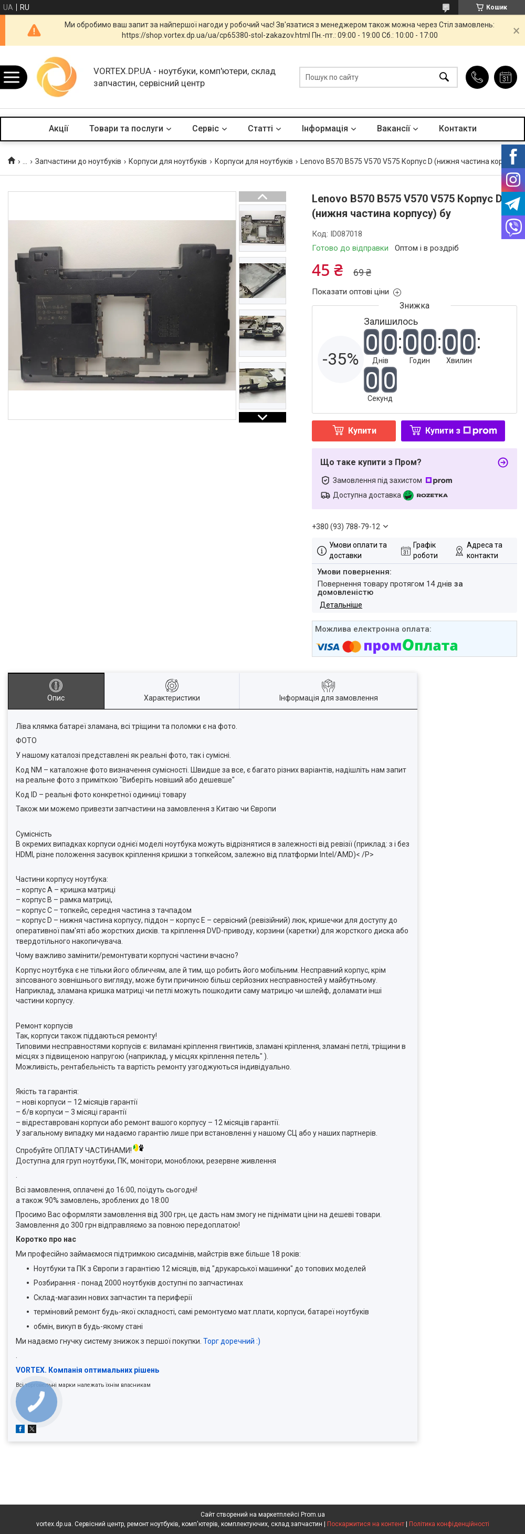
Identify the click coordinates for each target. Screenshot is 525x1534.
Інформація (325, 128)
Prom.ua (313, 1514)
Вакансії (393, 128)
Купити (362, 431)
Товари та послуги (126, 128)
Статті (260, 128)
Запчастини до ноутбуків (78, 161)
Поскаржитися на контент (365, 1524)
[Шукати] (444, 77)
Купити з (461, 431)
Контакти (458, 128)
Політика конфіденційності (449, 1524)
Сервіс (205, 128)
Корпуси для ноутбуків (168, 161)
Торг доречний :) (231, 1341)
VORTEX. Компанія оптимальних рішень (87, 1370)
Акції (58, 128)
